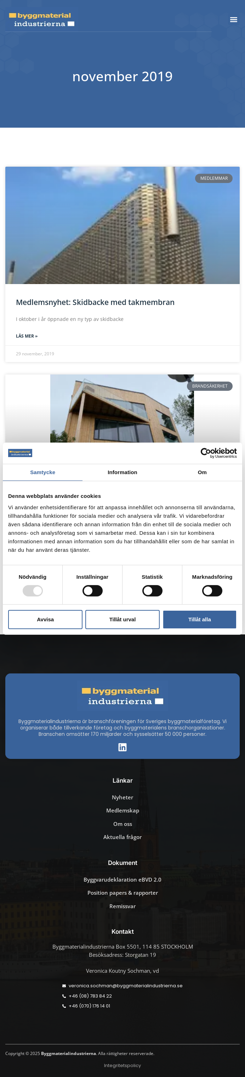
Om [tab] (202, 472)
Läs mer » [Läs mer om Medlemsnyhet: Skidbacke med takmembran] (27, 336)
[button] (234, 19)
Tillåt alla (199, 619)
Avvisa (45, 619)
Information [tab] (122, 472)
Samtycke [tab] (42, 472)
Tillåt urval (122, 619)
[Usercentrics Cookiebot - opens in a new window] (206, 453)
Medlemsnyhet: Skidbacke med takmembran (95, 302)
